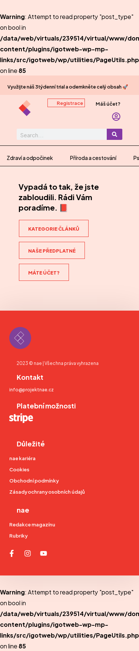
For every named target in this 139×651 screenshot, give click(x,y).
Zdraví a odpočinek (30, 157)
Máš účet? (108, 103)
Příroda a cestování (93, 157)
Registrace (70, 103)
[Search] (114, 134)
